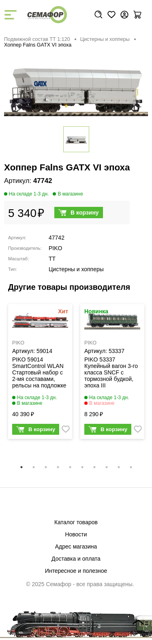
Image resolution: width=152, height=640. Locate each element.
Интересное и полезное (76, 571)
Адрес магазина (76, 546)
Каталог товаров (76, 522)
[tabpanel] (40, 373)
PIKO (55, 248)
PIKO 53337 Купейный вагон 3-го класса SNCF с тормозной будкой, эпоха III (111, 372)
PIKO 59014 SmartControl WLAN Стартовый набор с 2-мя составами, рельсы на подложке (39, 372)
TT (52, 258)
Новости (76, 534)
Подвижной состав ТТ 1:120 (37, 39)
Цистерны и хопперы (105, 39)
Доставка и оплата (76, 558)
